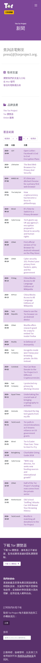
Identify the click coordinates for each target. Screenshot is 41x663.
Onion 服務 (8, 117)
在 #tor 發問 (9, 81)
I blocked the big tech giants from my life (31, 414)
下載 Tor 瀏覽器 (12, 564)
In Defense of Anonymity (30, 343)
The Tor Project (10, 110)
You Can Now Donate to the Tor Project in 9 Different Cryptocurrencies (31, 372)
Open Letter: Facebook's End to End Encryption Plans (31, 154)
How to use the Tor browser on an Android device (31, 315)
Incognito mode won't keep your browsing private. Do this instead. (31, 355)
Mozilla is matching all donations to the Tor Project (31, 520)
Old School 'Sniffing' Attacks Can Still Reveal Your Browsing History (31, 505)
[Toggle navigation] (35, 5)
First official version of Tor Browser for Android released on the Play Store (31, 247)
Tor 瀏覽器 (8, 114)
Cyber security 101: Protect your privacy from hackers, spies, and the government (31, 265)
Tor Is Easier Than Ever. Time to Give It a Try (31, 444)
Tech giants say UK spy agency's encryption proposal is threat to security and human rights (31, 228)
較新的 (7, 138)
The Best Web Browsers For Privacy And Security (30, 168)
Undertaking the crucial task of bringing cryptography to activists (31, 400)
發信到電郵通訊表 (12, 85)
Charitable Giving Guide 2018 (31, 454)
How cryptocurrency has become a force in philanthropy (31, 198)
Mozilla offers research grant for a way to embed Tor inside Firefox (30, 331)
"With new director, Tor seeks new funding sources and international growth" (31, 469)
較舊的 (33, 138)
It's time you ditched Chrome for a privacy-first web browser (31, 182)
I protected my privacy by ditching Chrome (31, 386)
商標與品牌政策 (25, 655)
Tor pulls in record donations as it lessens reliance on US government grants (31, 429)
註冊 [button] (6, 623)
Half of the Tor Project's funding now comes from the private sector (31, 488)
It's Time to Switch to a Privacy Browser (31, 211)
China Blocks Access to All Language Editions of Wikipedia (29, 283)
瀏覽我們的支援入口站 (14, 78)
